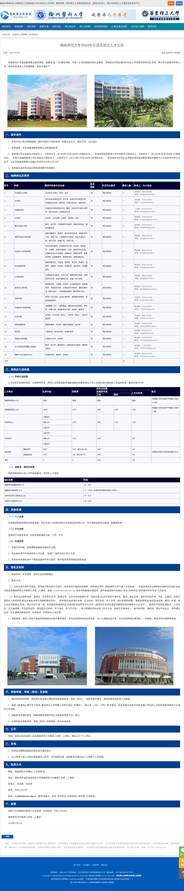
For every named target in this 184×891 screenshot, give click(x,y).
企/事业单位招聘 (119, 26)
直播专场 (44, 26)
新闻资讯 (152, 26)
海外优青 (31, 26)
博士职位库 (70, 26)
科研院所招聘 (100, 26)
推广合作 (77, 865)
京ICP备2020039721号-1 (124, 872)
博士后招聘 (84, 26)
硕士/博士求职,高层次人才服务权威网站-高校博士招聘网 (92, 882)
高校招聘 (18, 26)
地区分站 (56, 26)
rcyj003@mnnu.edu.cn (64, 590)
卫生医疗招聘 (137, 26)
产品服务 (86, 865)
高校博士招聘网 (20, 34)
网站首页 (6, 26)
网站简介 (104, 865)
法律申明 (95, 865)
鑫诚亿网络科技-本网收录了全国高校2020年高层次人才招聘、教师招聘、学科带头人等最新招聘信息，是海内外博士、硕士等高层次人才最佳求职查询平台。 (71, 3)
